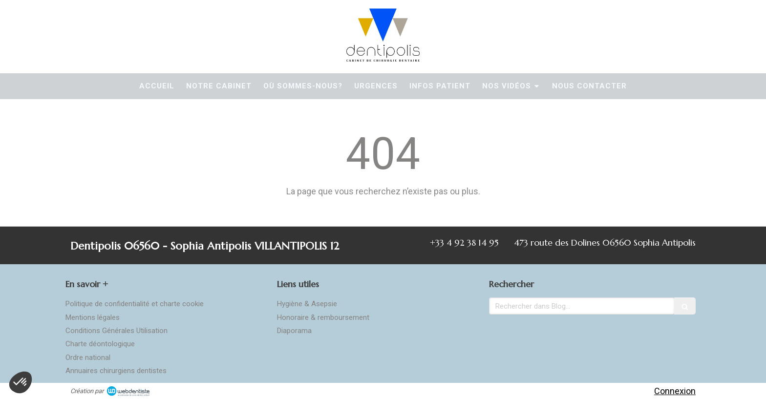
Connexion (675, 391)
